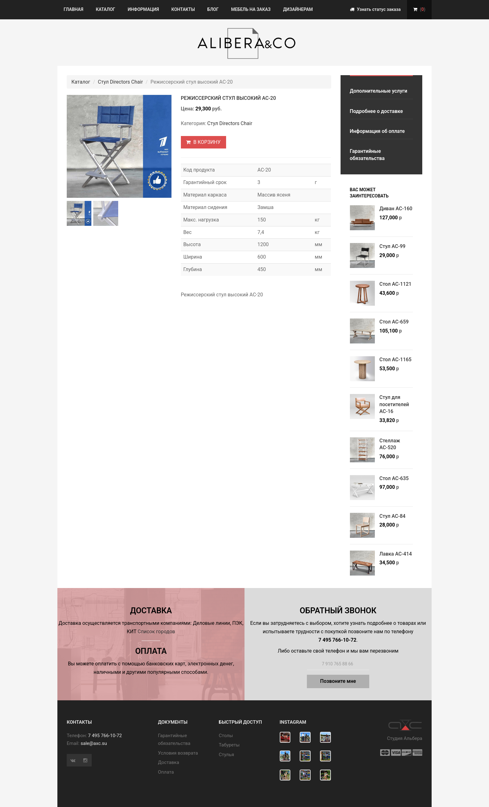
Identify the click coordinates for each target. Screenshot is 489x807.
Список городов (156, 631)
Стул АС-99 (393, 246)
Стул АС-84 (393, 516)
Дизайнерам (298, 9)
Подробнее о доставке (376, 111)
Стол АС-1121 (396, 284)
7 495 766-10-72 (105, 735)
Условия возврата (178, 753)
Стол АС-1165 (396, 359)
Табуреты (229, 745)
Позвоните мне (338, 681)
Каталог (105, 9)
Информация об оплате (377, 131)
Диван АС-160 (396, 208)
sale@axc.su (94, 743)
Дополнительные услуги (378, 91)
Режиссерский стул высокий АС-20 (228, 98)
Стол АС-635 (394, 478)
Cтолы (226, 735)
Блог (213, 9)
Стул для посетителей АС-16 (394, 404)
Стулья (226, 754)
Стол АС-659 (394, 322)
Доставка (168, 762)
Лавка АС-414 (396, 554)
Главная (73, 9)
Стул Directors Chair (120, 82)
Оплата (166, 772)
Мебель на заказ (251, 9)
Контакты (183, 9)
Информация (143, 9)
